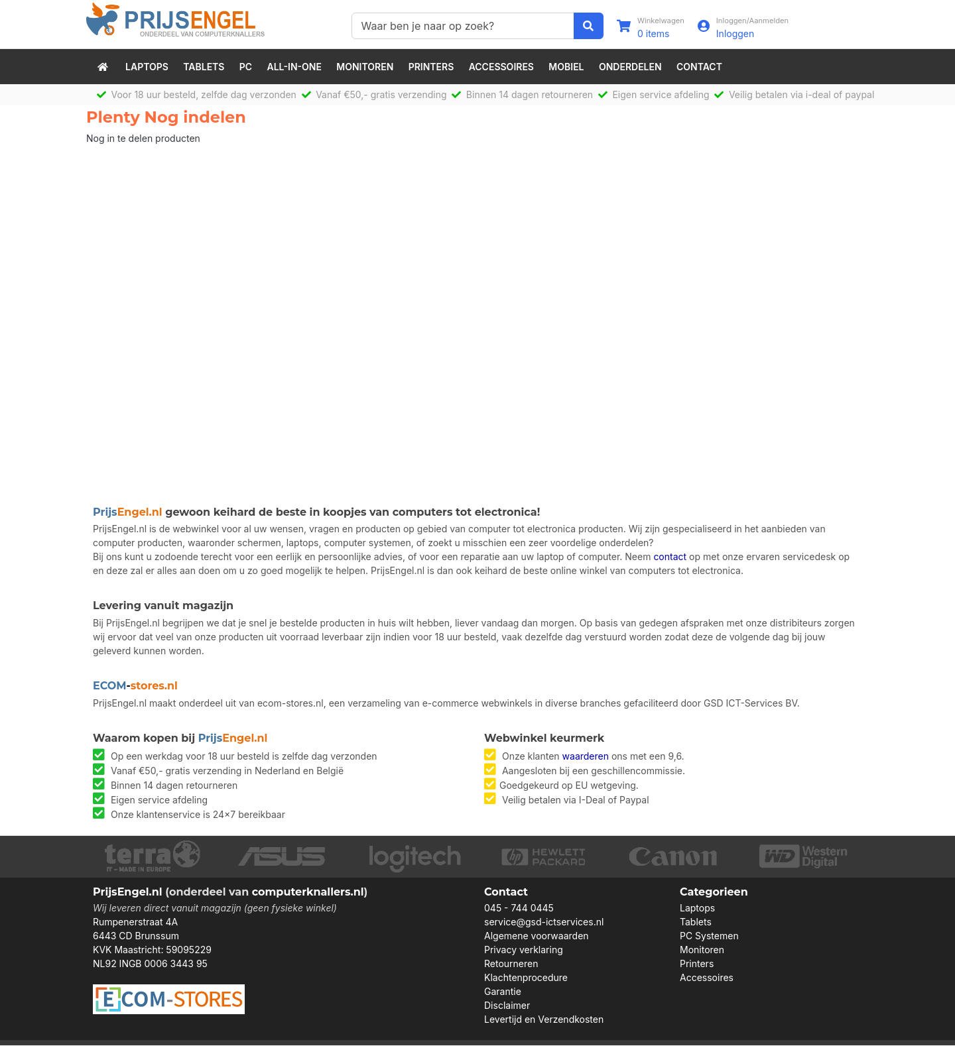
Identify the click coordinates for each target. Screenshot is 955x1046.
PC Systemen (709, 936)
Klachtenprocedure (526, 978)
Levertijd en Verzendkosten (544, 1019)
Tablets (203, 67)
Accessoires (501, 67)
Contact (699, 67)
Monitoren (364, 67)
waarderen (585, 756)
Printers (431, 67)
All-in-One (294, 67)
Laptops (146, 67)
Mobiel (566, 67)
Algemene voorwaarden (536, 936)
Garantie (502, 992)
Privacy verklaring (523, 950)
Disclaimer (507, 1006)
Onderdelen (630, 67)
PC (245, 67)
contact (669, 557)
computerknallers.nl (308, 892)
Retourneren (511, 964)
